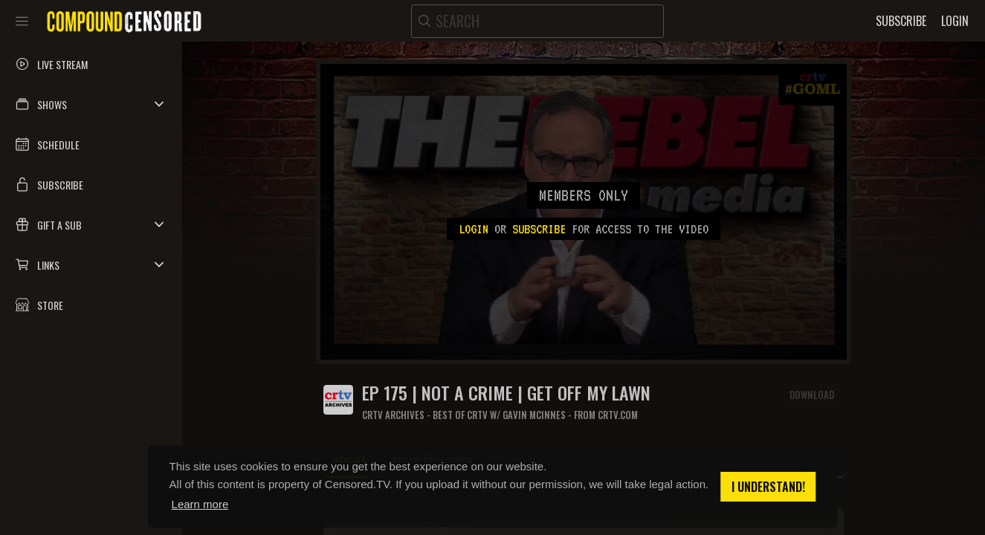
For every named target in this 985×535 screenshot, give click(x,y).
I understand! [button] (768, 487)
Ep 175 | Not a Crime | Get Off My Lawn (506, 392)
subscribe (539, 228)
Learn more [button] (200, 504)
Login (473, 228)
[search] (537, 21)
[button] (91, 104)
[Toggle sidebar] (22, 21)
